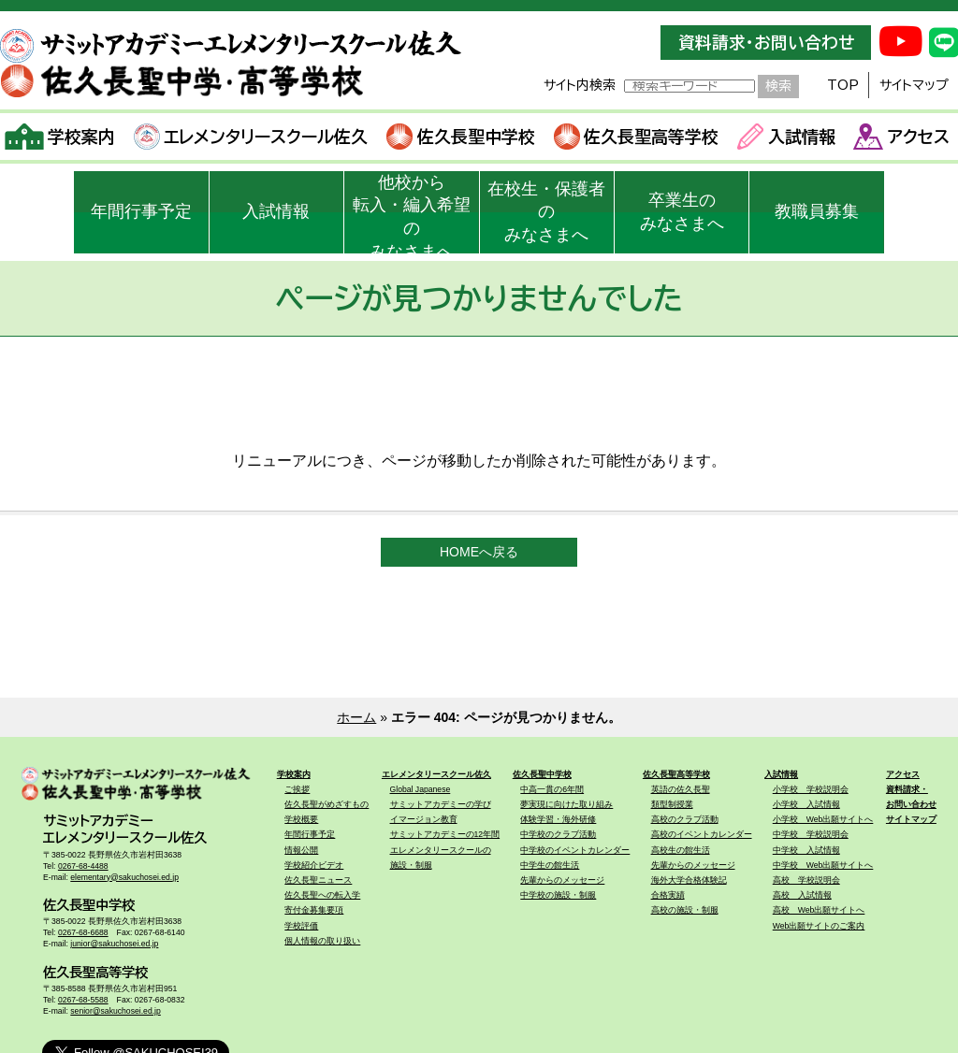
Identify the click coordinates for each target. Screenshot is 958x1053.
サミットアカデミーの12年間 (445, 834)
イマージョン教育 (423, 819)
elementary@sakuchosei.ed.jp (124, 877)
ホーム (356, 717)
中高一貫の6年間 (552, 789)
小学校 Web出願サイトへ (823, 819)
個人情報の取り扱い (322, 940)
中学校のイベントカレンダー (575, 850)
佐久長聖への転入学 (322, 895)
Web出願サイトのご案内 (819, 925)
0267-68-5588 (83, 999)
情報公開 (301, 850)
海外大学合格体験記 (689, 880)
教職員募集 (817, 211)
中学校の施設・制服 (558, 895)
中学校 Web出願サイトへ (823, 865)
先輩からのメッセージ (562, 880)
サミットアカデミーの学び (440, 804)
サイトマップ (914, 85)
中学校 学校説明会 (811, 834)
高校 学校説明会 (806, 880)
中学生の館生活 (549, 865)
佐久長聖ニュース (318, 880)
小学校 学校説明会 (811, 789)
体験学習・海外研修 (558, 819)
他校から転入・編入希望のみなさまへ (412, 213)
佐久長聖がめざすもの (326, 804)
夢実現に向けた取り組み (566, 804)
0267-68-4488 (83, 866)
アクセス (901, 136)
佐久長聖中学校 (460, 136)
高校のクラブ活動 (684, 819)
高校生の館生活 (680, 850)
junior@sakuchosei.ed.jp (114, 943)
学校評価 (301, 925)
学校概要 (301, 819)
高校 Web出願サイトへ (819, 910)
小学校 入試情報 (806, 804)
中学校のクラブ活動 (558, 834)
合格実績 (668, 895)
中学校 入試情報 (806, 850)
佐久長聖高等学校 (636, 136)
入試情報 (786, 136)
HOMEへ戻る (479, 551)
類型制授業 (672, 804)
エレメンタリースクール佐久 (251, 136)
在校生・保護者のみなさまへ (546, 212)
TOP (843, 85)
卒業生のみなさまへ (682, 212)
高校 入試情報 (802, 895)
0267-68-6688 (83, 932)
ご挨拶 (297, 789)
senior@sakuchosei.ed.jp (115, 1011)
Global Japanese (420, 789)
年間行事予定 (141, 211)
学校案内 (60, 136)
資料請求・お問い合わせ (766, 42)
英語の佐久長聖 (680, 789)
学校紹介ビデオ (313, 865)
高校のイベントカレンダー (701, 834)
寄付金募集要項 (313, 910)
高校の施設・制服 (684, 910)
